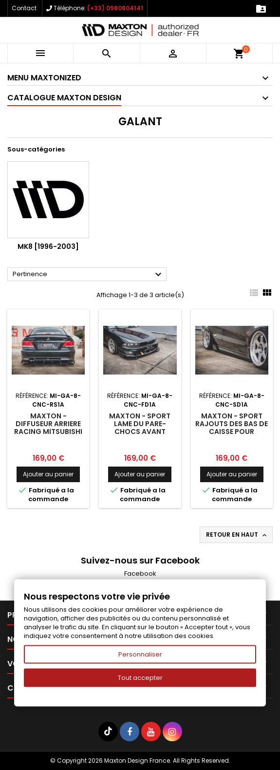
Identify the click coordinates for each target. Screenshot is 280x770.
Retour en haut (237, 534)
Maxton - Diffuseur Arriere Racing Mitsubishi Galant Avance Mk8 (48, 431)
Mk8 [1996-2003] (48, 246)
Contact (24, 8)
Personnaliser (140, 654)
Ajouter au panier (48, 474)
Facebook (140, 573)
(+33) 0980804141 (115, 8)
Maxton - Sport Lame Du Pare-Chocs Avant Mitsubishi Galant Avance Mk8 (139, 431)
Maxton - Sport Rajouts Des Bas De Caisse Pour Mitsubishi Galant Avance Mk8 (231, 431)
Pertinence (88, 275)
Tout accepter (140, 677)
